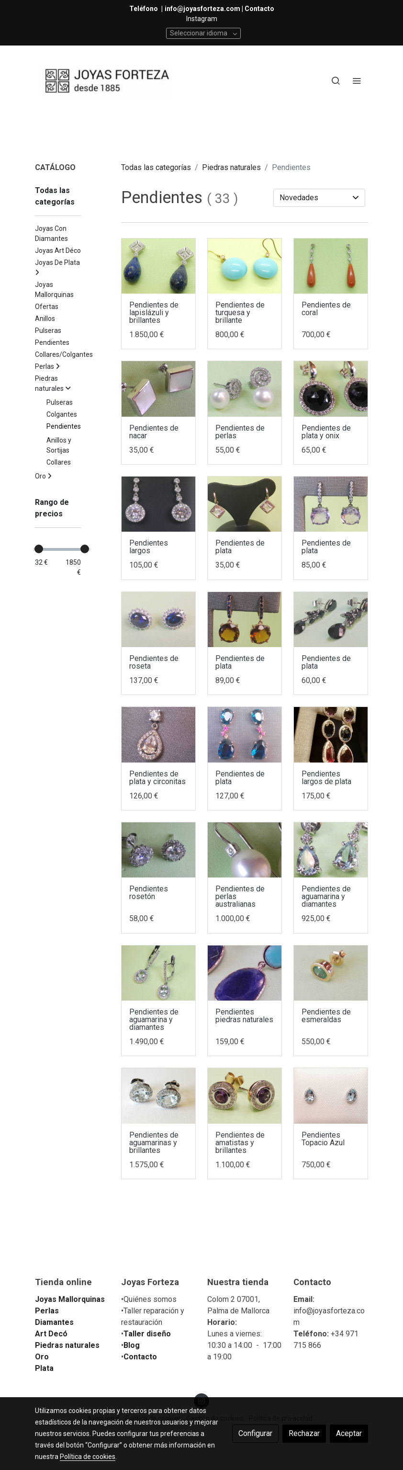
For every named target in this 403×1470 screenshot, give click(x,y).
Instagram (201, 19)
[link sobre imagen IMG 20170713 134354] (331, 1096)
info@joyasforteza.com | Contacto (219, 8)
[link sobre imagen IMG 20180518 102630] (331, 504)
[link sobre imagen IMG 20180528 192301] (331, 266)
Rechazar (304, 1433)
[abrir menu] (356, 80)
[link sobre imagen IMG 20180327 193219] (158, 1096)
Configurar (255, 1433)
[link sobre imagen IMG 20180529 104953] (244, 266)
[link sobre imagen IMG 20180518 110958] (244, 504)
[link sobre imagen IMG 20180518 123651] (331, 620)
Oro (42, 1356)
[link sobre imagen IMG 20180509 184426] (158, 973)
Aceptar (349, 1433)
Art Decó (51, 1333)
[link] (106, 81)
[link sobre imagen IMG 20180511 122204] (158, 850)
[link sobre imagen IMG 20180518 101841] (158, 620)
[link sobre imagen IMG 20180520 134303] (244, 389)
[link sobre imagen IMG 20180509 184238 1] (331, 850)
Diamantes (54, 1322)
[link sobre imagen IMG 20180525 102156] (158, 389)
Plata (44, 1368)
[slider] (38, 549)
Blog (131, 1345)
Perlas (47, 1310)
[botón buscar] (335, 80)
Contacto (140, 1356)
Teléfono (144, 8)
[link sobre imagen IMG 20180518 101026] (244, 735)
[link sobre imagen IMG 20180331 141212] (331, 973)
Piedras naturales (231, 167)
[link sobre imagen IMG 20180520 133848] (158, 504)
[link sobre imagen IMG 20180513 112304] (244, 850)
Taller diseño (147, 1333)
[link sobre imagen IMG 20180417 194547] (244, 973)
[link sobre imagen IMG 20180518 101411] (244, 620)
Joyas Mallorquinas (70, 1299)
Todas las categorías (156, 167)
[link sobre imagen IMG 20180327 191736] (244, 1096)
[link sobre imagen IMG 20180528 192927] (158, 266)
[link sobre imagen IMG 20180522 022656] (331, 735)
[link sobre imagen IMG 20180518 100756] (158, 735)
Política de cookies (87, 1456)
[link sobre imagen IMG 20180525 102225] (331, 389)
